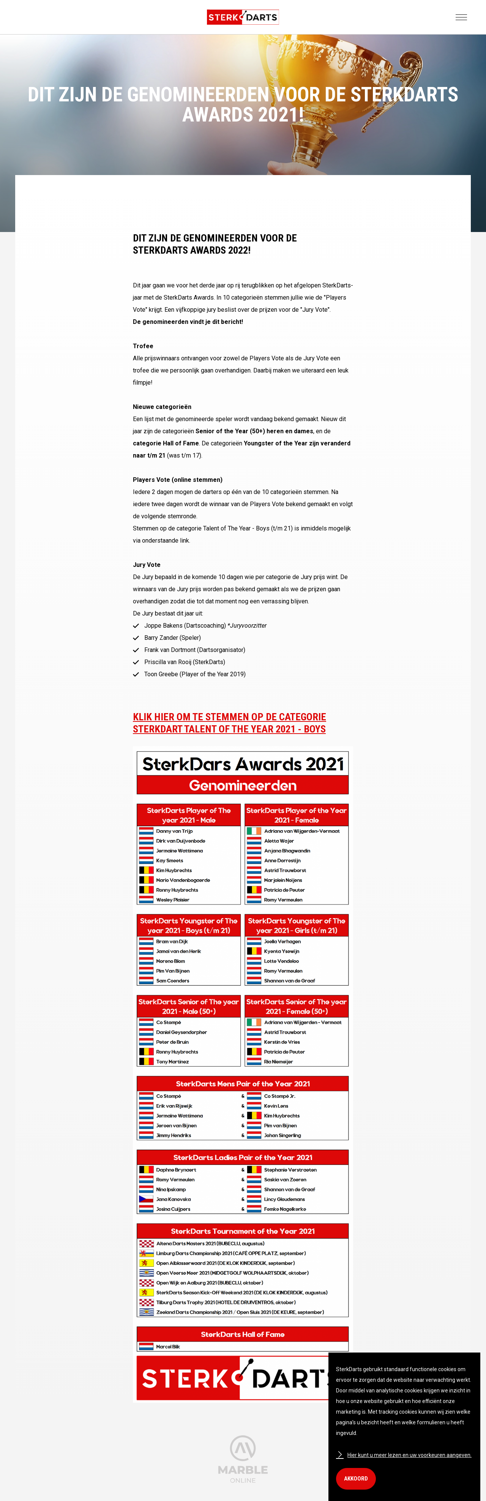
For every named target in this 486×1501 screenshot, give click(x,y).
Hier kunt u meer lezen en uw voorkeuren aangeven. (404, 1455)
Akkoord (356, 1478)
